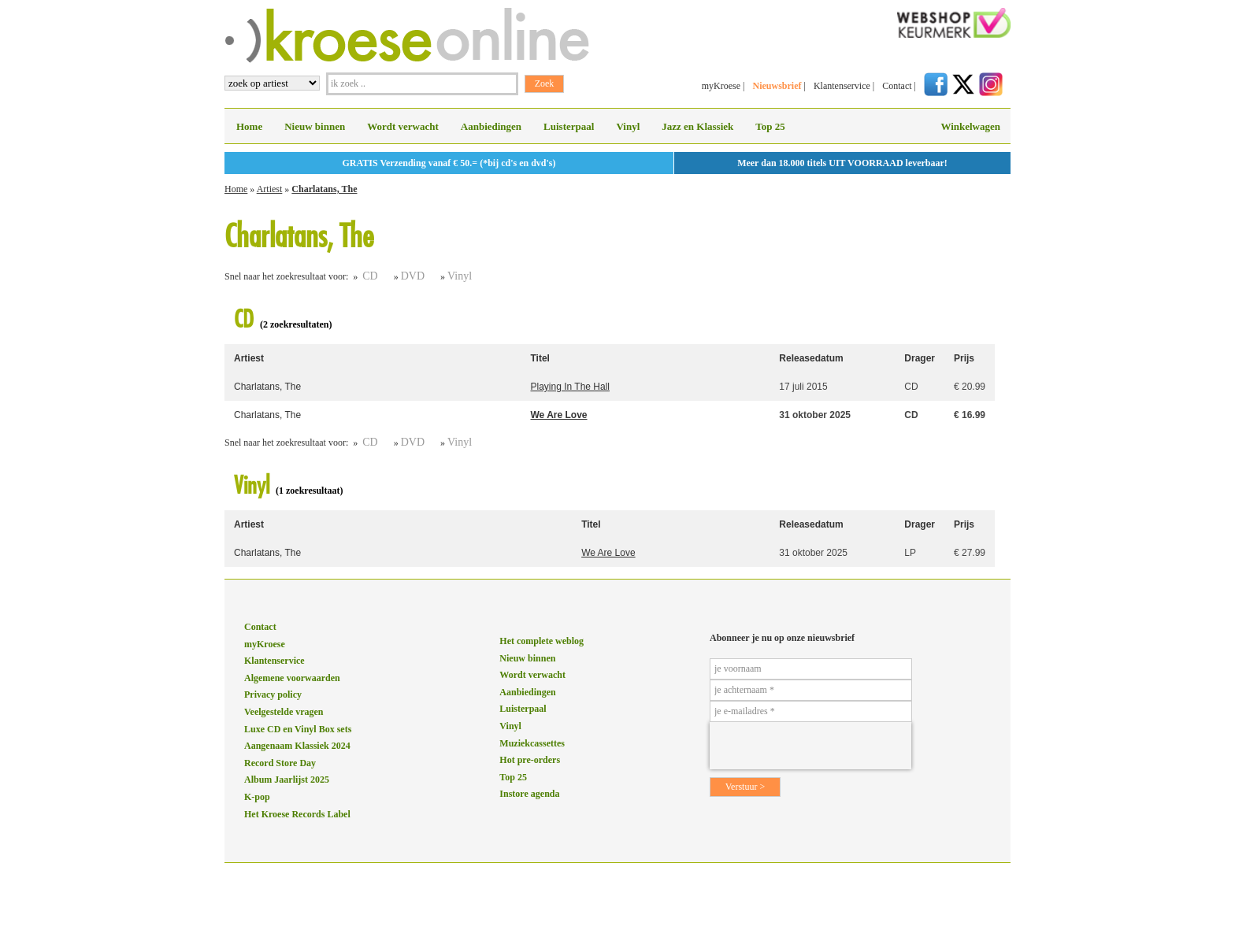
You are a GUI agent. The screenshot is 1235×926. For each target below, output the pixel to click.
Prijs (964, 358)
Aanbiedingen (491, 126)
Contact (896, 85)
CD (369, 276)
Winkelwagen (970, 126)
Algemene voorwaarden (292, 677)
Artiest (270, 188)
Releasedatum (811, 358)
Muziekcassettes (532, 743)
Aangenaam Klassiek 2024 (297, 745)
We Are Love (559, 414)
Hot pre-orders (529, 759)
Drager (919, 358)
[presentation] (810, 745)
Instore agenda (529, 793)
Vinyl (628, 126)
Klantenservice (842, 85)
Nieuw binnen (314, 126)
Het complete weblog (541, 640)
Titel (540, 358)
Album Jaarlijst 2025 (286, 779)
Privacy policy (273, 694)
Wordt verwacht (403, 126)
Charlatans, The (324, 188)
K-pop (257, 796)
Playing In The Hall (570, 386)
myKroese (721, 85)
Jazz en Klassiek (697, 126)
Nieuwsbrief (776, 85)
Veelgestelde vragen (284, 711)
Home (249, 126)
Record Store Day (280, 763)
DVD (413, 276)
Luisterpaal (568, 126)
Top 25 (769, 126)
